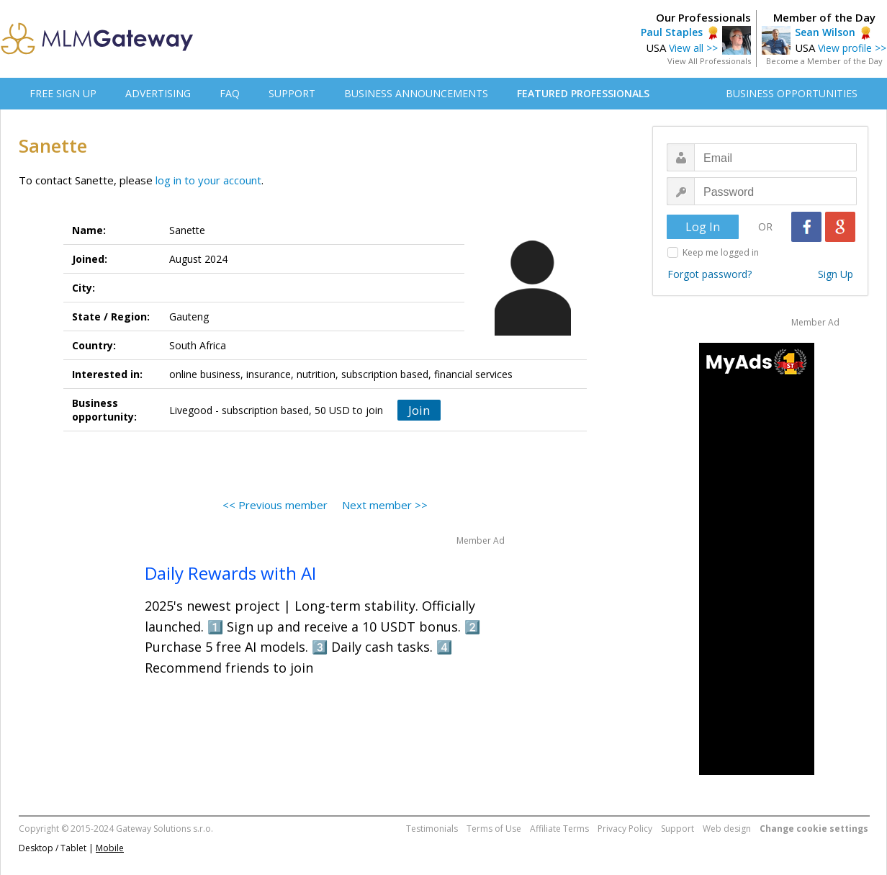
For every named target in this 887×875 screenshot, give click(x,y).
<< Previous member (275, 505)
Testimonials (432, 828)
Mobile (110, 848)
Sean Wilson (825, 32)
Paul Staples (672, 32)
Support (677, 828)
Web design (727, 828)
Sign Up (835, 274)
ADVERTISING (158, 93)
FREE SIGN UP (63, 93)
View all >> (693, 48)
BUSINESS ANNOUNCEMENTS (416, 93)
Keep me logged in (721, 252)
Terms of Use (494, 828)
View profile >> (852, 48)
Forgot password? (709, 274)
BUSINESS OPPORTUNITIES (791, 93)
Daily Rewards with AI (230, 573)
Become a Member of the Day (824, 60)
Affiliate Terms (559, 828)
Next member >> (385, 505)
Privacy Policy (625, 828)
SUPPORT (292, 93)
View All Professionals (709, 60)
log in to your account (208, 180)
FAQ (230, 93)
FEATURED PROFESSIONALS (583, 93)
